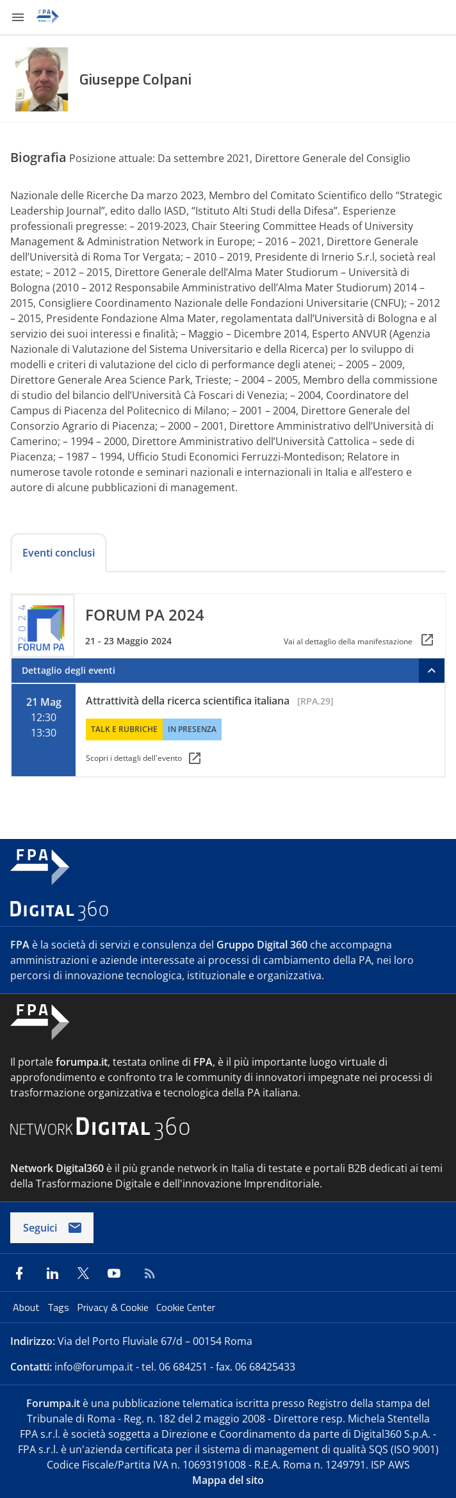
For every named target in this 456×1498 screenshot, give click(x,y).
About (27, 1307)
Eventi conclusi (58, 553)
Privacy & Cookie (114, 1307)
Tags (59, 1307)
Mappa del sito (228, 1480)
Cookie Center (185, 1307)
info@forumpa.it (93, 1367)
